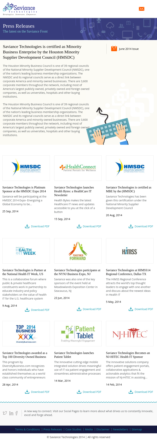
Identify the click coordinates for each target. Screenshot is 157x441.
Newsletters (120, 429)
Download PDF (40, 226)
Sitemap (137, 429)
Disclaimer (102, 429)
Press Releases (52, 429)
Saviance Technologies (20, 9)
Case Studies (73, 429)
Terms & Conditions (27, 429)
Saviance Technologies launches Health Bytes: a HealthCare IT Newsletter (74, 191)
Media (89, 429)
